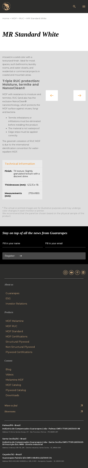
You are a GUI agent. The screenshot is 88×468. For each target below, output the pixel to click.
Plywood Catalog (16, 390)
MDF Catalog (13, 385)
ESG (8, 298)
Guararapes (12, 293)
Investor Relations (16, 303)
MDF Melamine (15, 321)
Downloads (12, 395)
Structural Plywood (17, 341)
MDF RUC (11, 326)
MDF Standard (14, 331)
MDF (14, 18)
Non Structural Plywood (20, 347)
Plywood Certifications (19, 352)
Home (5, 18)
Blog (8, 369)
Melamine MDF (15, 379)
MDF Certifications (16, 336)
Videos (9, 374)
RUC (21, 18)
